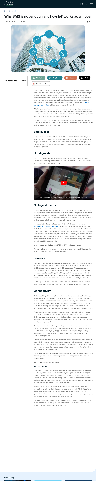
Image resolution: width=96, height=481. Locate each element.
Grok (84, 78)
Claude (70, 78)
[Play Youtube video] (64, 183)
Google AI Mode (41, 84)
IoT (15, 11)
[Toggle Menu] (91, 4)
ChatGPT (38, 78)
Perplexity (54, 78)
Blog (10, 11)
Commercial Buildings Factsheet (46, 226)
